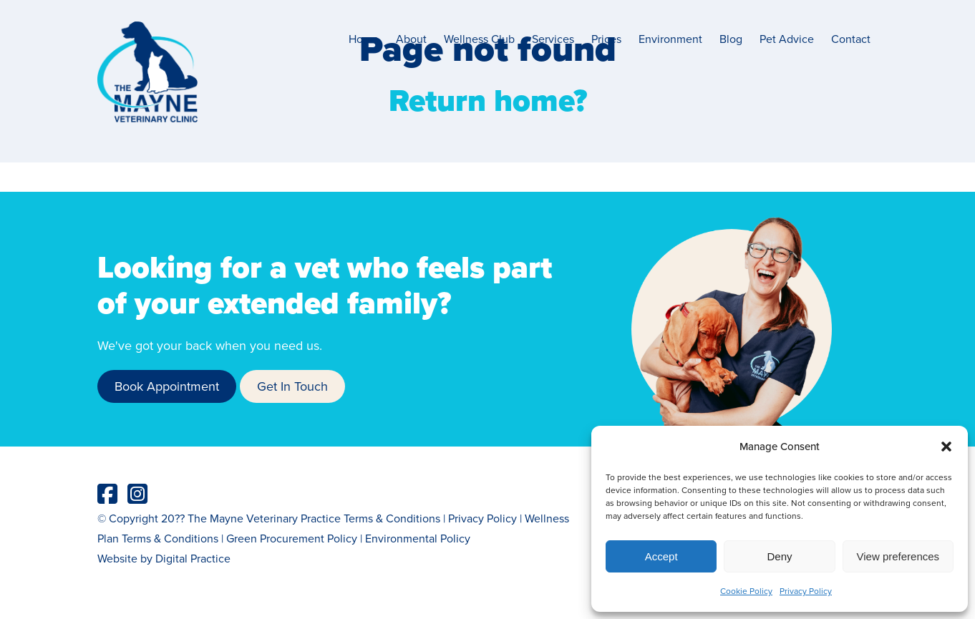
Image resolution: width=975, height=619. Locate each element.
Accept (661, 556)
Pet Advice (787, 39)
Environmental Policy (417, 538)
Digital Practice (193, 558)
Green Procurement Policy (291, 538)
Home (364, 39)
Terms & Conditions (392, 518)
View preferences (898, 556)
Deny (779, 556)
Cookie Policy (746, 591)
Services (553, 39)
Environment (670, 39)
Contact (850, 39)
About (411, 39)
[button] (946, 446)
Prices (606, 39)
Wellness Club (479, 39)
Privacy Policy (806, 591)
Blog (730, 39)
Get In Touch (292, 386)
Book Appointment (167, 386)
